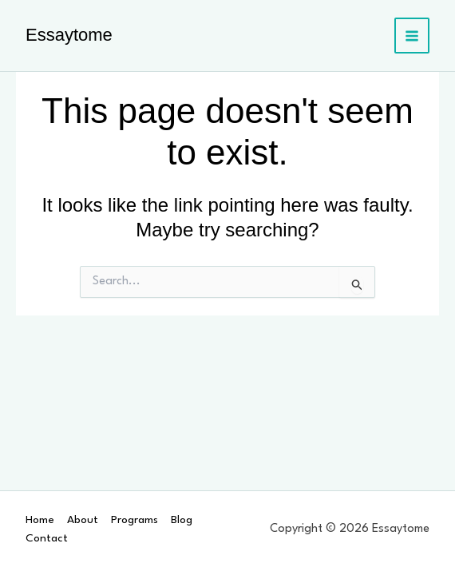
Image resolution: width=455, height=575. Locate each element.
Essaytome (69, 35)
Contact (47, 538)
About (82, 519)
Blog (181, 519)
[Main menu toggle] (412, 36)
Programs (134, 519)
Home (40, 519)
